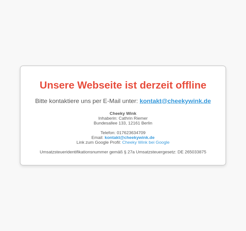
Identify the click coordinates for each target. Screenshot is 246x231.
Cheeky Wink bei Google (145, 142)
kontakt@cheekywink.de (175, 101)
